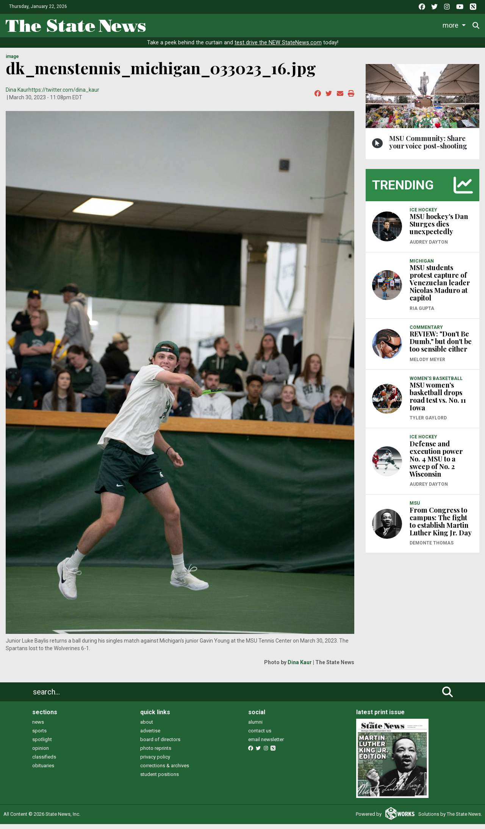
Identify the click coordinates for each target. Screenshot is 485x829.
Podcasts (361, 24)
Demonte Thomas (432, 548)
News (162, 24)
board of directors (160, 745)
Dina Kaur (17, 95)
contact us (259, 736)
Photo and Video (410, 24)
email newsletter (266, 745)
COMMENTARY (426, 332)
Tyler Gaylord (428, 423)
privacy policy (155, 762)
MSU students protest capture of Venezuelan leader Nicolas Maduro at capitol (440, 288)
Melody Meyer (427, 364)
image (12, 61)
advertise (150, 736)
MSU (415, 508)
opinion (40, 753)
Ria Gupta (422, 313)
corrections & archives (164, 771)
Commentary (314, 24)
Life (190, 24)
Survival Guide (264, 24)
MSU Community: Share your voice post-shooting (428, 147)
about (146, 727)
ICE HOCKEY (423, 214)
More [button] (452, 24)
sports (39, 736)
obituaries (43, 771)
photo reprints (155, 753)
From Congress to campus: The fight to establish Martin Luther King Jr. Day (441, 526)
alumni (255, 727)
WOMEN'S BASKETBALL (436, 383)
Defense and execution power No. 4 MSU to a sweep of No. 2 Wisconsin (436, 463)
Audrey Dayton (429, 247)
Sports (219, 24)
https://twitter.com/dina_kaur (63, 95)
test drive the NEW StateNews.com (278, 48)
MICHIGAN (422, 266)
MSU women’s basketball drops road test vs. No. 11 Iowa (438, 402)
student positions (159, 779)
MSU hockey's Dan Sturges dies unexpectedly (439, 229)
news (38, 727)
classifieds (44, 762)
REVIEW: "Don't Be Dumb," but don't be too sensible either (441, 347)
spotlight (42, 745)
